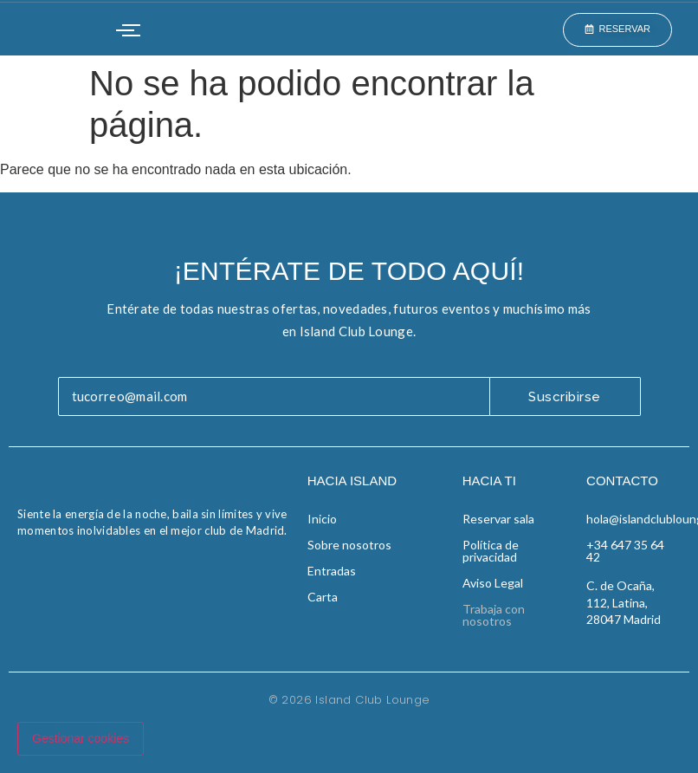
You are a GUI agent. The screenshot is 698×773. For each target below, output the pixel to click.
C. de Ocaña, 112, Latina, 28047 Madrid (623, 602)
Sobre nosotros (349, 544)
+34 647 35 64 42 (625, 550)
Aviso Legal (492, 582)
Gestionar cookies (80, 738)
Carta (322, 596)
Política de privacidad (490, 550)
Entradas (331, 570)
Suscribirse (564, 397)
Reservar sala (498, 518)
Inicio (322, 518)
